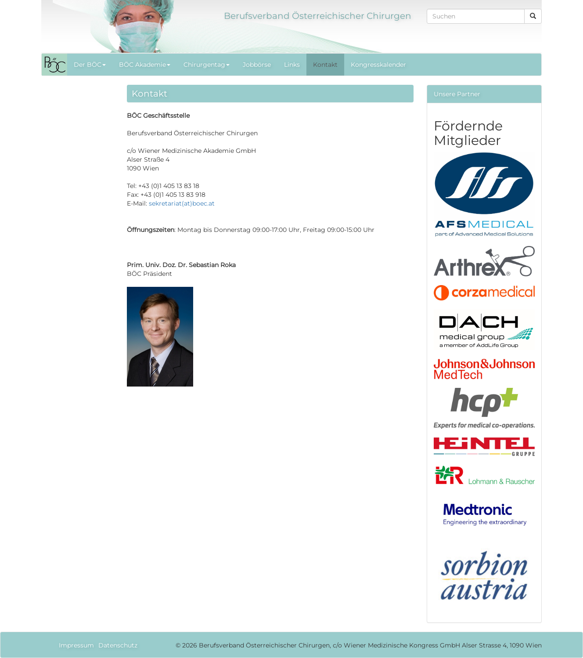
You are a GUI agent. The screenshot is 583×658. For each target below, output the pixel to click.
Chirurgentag (207, 65)
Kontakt (325, 65)
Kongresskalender (378, 65)
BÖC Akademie (144, 65)
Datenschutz (117, 645)
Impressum (76, 645)
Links (292, 65)
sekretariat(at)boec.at (182, 203)
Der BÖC (90, 65)
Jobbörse (257, 65)
